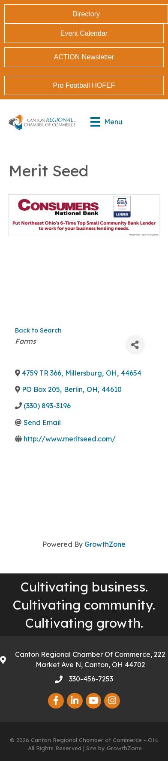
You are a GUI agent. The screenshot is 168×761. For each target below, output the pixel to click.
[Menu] (106, 122)
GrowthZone (105, 544)
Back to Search (38, 330)
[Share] (135, 344)
